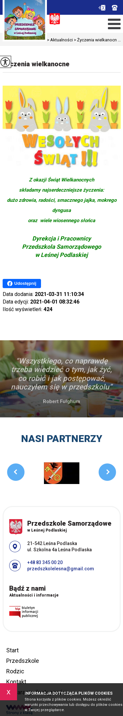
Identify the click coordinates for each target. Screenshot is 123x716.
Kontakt (16, 681)
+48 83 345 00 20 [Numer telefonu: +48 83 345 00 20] (45, 562)
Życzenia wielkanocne (36, 64)
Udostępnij (21, 283)
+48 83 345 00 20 (114, 8)
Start (12, 650)
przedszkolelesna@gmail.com (101, 8)
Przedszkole (22, 660)
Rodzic (15, 671)
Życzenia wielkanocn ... (97, 40)
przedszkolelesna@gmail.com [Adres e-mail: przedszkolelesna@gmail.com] (60, 568)
